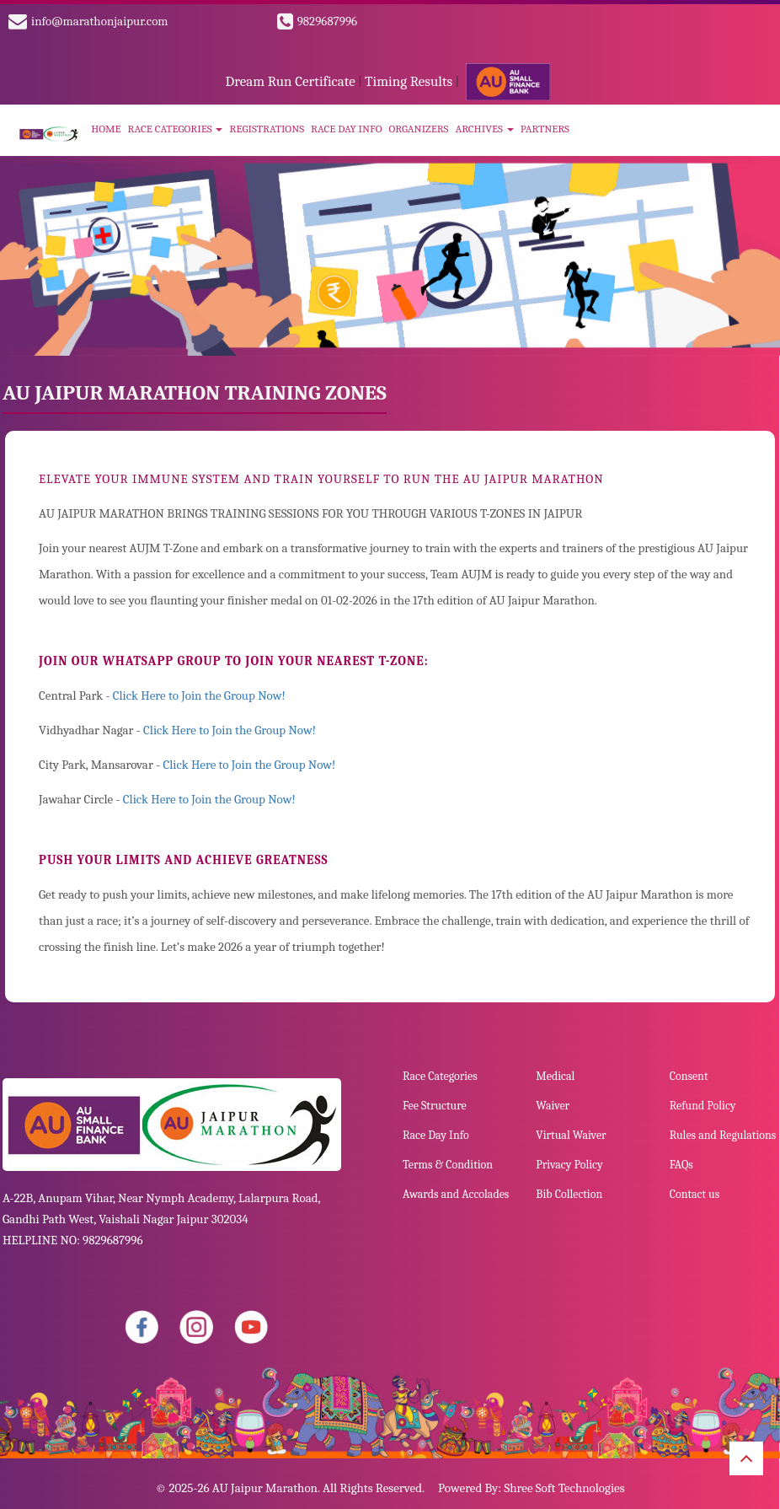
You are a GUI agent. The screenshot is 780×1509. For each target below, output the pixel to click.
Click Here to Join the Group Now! (199, 695)
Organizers (418, 128)
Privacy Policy (569, 1164)
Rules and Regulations (723, 1135)
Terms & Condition (448, 1164)
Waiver (552, 1105)
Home (105, 128)
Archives (484, 128)
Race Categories (175, 128)
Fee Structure (435, 1105)
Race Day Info (346, 128)
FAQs (681, 1164)
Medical (555, 1076)
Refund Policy (703, 1105)
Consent (689, 1076)
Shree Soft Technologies (564, 1488)
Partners (545, 128)
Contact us (695, 1194)
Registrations (266, 128)
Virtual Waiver (571, 1135)
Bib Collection (569, 1194)
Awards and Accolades (456, 1194)
